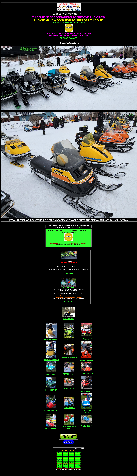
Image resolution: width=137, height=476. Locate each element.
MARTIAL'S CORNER (51, 410)
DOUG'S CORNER (51, 390)
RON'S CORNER (69, 388)
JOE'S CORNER (86, 391)
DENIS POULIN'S (86, 411)
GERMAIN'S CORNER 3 (69, 357)
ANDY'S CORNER (69, 339)
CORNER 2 (86, 427)
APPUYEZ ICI (68, 301)
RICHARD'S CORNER (86, 373)
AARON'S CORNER (86, 360)
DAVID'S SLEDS (68, 319)
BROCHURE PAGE (76, 227)
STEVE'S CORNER (51, 429)
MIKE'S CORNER (51, 374)
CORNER (86, 339)
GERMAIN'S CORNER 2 (51, 360)
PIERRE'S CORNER (69, 374)
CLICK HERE (68, 273)
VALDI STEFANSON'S (69, 427)
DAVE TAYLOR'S (86, 338)
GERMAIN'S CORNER (51, 339)
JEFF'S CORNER (69, 408)
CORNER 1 (69, 428)
